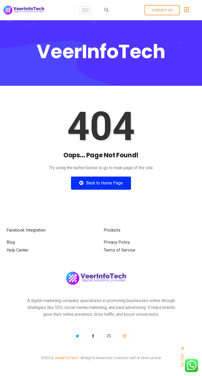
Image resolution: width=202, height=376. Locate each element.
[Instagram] (124, 335)
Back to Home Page (101, 183)
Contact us (162, 10)
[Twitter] (77, 335)
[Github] (109, 335)
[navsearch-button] (106, 10)
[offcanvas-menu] (186, 10)
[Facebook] (93, 335)
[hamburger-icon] (85, 10)
